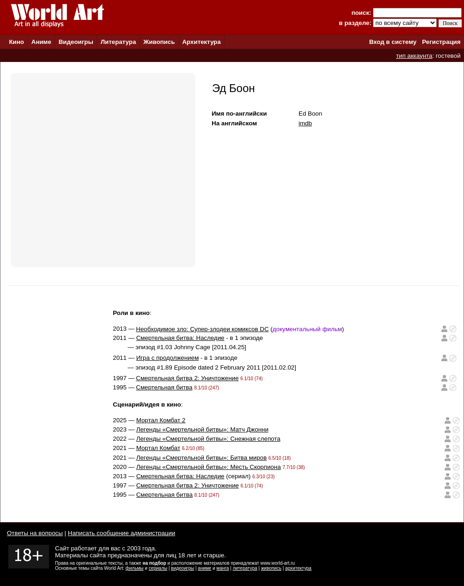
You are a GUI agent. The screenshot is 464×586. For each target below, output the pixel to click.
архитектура (298, 568)
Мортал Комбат (158, 447)
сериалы (158, 568)
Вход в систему (392, 41)
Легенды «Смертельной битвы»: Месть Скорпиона (208, 466)
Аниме (41, 41)
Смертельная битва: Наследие (180, 337)
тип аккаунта (414, 55)
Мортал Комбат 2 (161, 420)
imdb (305, 123)
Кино (16, 41)
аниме (204, 568)
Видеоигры (76, 41)
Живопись (159, 41)
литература (244, 568)
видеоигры (182, 568)
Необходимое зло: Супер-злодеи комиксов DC (202, 329)
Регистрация (441, 41)
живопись (271, 568)
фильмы (135, 568)
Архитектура (201, 41)
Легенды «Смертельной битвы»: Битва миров (201, 457)
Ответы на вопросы (35, 533)
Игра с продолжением (167, 357)
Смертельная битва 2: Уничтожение (187, 378)
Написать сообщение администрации (121, 533)
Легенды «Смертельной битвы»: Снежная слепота (208, 438)
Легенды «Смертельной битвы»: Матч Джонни (202, 429)
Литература (118, 41)
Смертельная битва (164, 387)
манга (222, 568)
